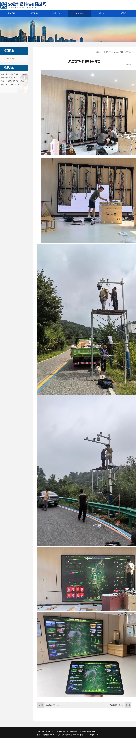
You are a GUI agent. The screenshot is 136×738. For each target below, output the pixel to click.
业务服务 (56, 13)
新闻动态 (102, 13)
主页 (98, 52)
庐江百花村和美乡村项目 (122, 52)
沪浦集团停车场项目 (116, 705)
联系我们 (9, 67)
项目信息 (79, 13)
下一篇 (128, 705)
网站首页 (11, 13)
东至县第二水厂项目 (52, 705)
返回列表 (128, 65)
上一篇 (41, 705)
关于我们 (34, 13)
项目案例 (107, 52)
